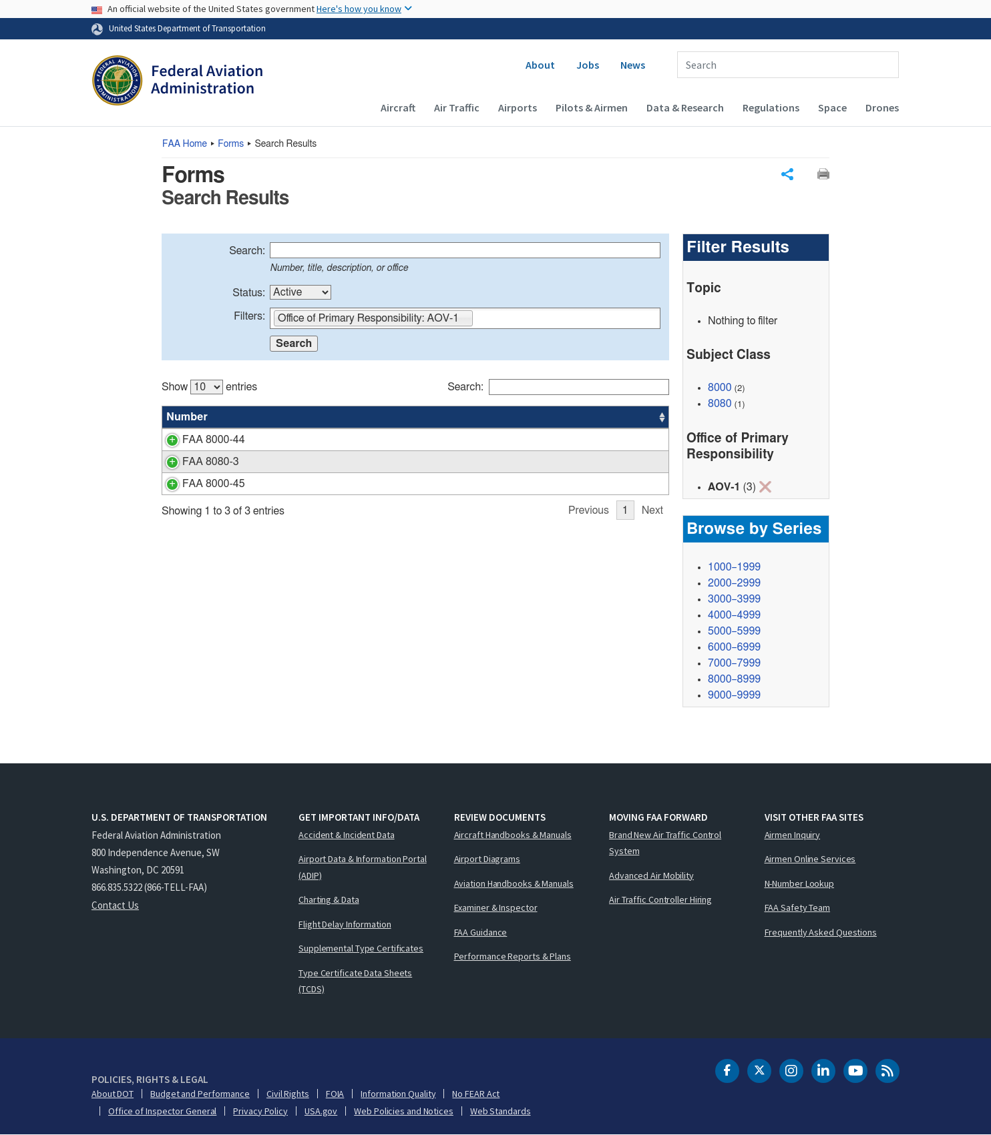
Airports (517, 107)
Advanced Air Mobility (651, 875)
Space (832, 107)
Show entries (209, 387)
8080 (720, 403)
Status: (248, 293)
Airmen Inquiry (793, 835)
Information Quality (398, 1093)
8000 (720, 387)
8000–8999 (734, 679)
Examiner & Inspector (496, 907)
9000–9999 (734, 695)
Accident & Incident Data (347, 835)
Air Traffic (456, 107)
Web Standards (500, 1111)
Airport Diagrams (487, 859)
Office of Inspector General (162, 1111)
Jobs (587, 64)
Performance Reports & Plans (512, 956)
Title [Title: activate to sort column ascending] (252, 417)
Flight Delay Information (345, 924)
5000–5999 (734, 631)
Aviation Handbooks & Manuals (514, 883)
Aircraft (398, 107)
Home (184, 144)
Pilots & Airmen (592, 107)
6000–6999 (734, 647)
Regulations (771, 107)
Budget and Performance (200, 1093)
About (540, 64)
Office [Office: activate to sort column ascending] (573, 417)
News (632, 64)
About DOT (112, 1093)
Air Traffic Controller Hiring (660, 899)
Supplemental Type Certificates (361, 948)
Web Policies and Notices (403, 1111)
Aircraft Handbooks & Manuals (513, 835)
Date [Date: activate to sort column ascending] (618, 417)
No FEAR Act (476, 1093)
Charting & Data (329, 899)
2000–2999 (734, 583)
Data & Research (685, 107)
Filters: (249, 316)
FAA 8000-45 (197, 483)
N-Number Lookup (800, 883)
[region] (415, 442)
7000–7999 (734, 663)
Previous (588, 510)
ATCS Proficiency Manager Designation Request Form (367, 439)
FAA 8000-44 (197, 439)
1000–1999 (734, 567)
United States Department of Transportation (187, 28)
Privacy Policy (260, 1111)
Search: (247, 251)
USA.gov (321, 1111)
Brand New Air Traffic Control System (665, 843)
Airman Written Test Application (314, 461)
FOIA (335, 1093)
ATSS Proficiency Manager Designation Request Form (367, 483)
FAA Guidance (481, 932)
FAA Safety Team (798, 907)
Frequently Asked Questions (821, 932)
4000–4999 (734, 615)
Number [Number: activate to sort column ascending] (187, 417)
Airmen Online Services (810, 859)
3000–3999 (734, 599)
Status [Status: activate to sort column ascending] (522, 417)
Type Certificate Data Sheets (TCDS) (355, 981)
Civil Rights (287, 1093)
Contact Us (115, 905)
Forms (231, 144)
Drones (882, 107)
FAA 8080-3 (194, 461)
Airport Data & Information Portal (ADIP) (363, 867)
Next (652, 510)
